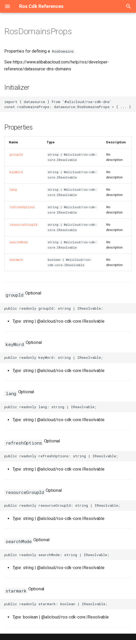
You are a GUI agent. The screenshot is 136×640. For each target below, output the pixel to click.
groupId (16, 154)
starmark (16, 260)
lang (13, 189)
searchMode (19, 242)
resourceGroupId (23, 225)
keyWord (16, 172)
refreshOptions (22, 207)
